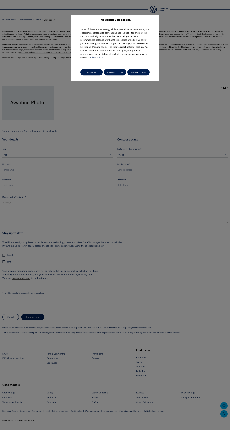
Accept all (91, 72)
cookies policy (95, 57)
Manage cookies (138, 72)
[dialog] (115, 215)
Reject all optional (115, 72)
